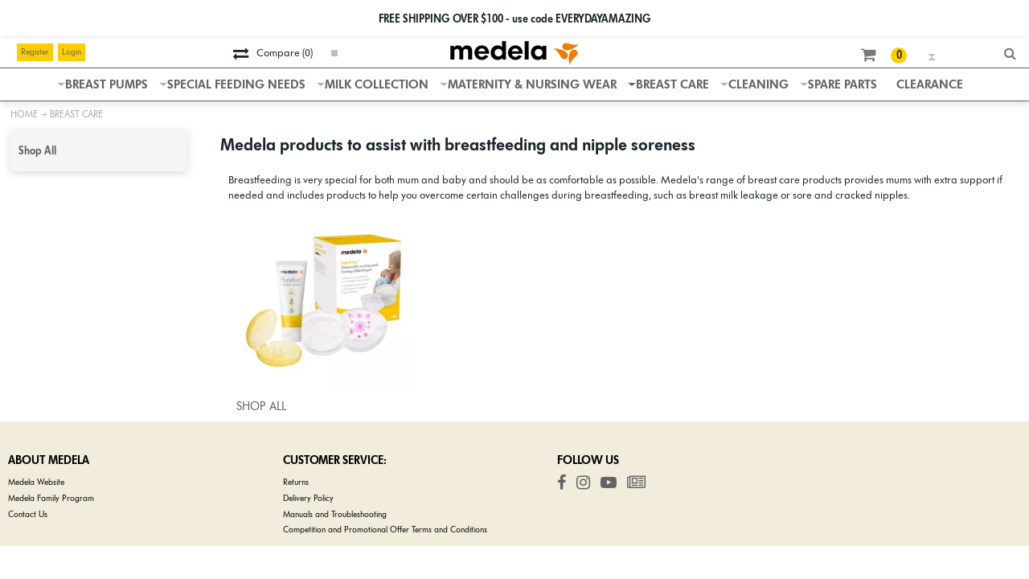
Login (71, 52)
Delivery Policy (308, 498)
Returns (296, 482)
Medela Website (36, 482)
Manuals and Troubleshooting (335, 514)
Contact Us (27, 514)
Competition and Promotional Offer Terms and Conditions (385, 529)
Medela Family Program (51, 498)
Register (35, 52)
